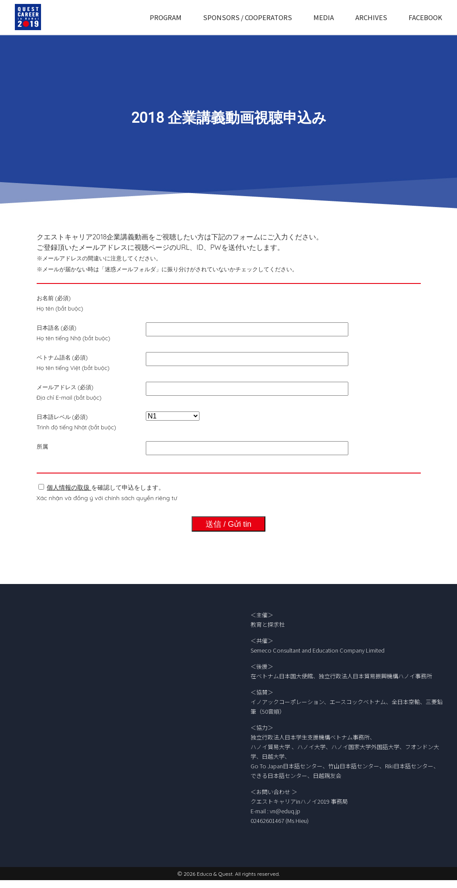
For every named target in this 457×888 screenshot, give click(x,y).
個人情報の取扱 (69, 487)
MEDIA (323, 17)
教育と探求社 (268, 624)
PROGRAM (166, 17)
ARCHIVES (371, 17)
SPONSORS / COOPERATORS (247, 17)
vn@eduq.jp (285, 811)
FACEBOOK (425, 17)
